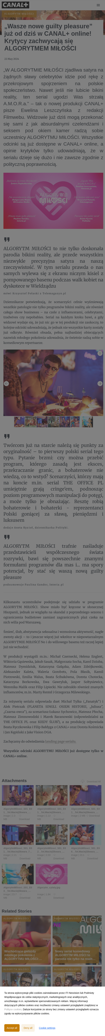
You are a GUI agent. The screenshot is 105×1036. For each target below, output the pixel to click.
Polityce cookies (12, 1009)
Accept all (12, 1028)
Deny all (28, 1028)
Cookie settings (47, 1028)
